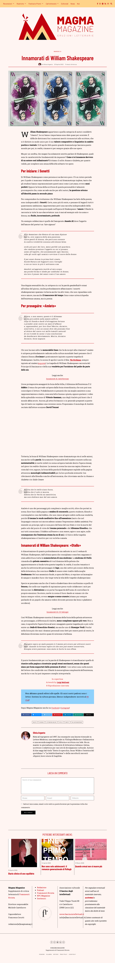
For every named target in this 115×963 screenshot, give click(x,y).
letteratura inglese (51, 722)
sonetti (67, 722)
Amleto (35, 722)
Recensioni (7, 4)
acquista (42, 363)
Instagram (66, 708)
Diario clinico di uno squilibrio (21, 873)
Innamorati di (57, 51)
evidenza (41, 722)
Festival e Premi (35, 4)
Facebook (55, 708)
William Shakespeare (77, 722)
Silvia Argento (39, 732)
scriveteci (89, 897)
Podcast (40, 890)
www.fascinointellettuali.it (71, 914)
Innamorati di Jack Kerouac (57, 378)
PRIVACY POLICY (64, 954)
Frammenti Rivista (45, 893)
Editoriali (64, 4)
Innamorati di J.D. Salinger (57, 612)
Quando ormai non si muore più (88, 866)
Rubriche (20, 4)
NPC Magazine (43, 896)
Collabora (48, 954)
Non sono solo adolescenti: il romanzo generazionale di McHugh (56, 868)
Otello (61, 722)
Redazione (41, 887)
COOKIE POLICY (74, 954)
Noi (78, 4)
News (73, 4)
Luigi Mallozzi (63, 682)
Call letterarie (51, 4)
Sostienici (41, 898)
